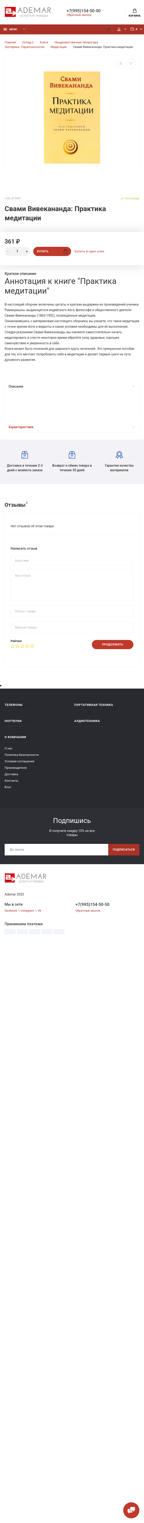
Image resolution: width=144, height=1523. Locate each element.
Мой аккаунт (119, 29)
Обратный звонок (79, 15)
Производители (16, 767)
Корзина (134, 13)
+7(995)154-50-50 (84, 11)
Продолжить (112, 644)
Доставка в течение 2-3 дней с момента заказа (25, 461)
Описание (72, 386)
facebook (11, 910)
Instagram (27, 910)
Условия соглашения (19, 761)
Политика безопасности (22, 755)
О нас (8, 748)
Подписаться (124, 849)
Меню (10, 29)
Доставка (11, 774)
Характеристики (72, 427)
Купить (52, 251)
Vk (39, 910)
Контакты (11, 780)
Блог (8, 787)
